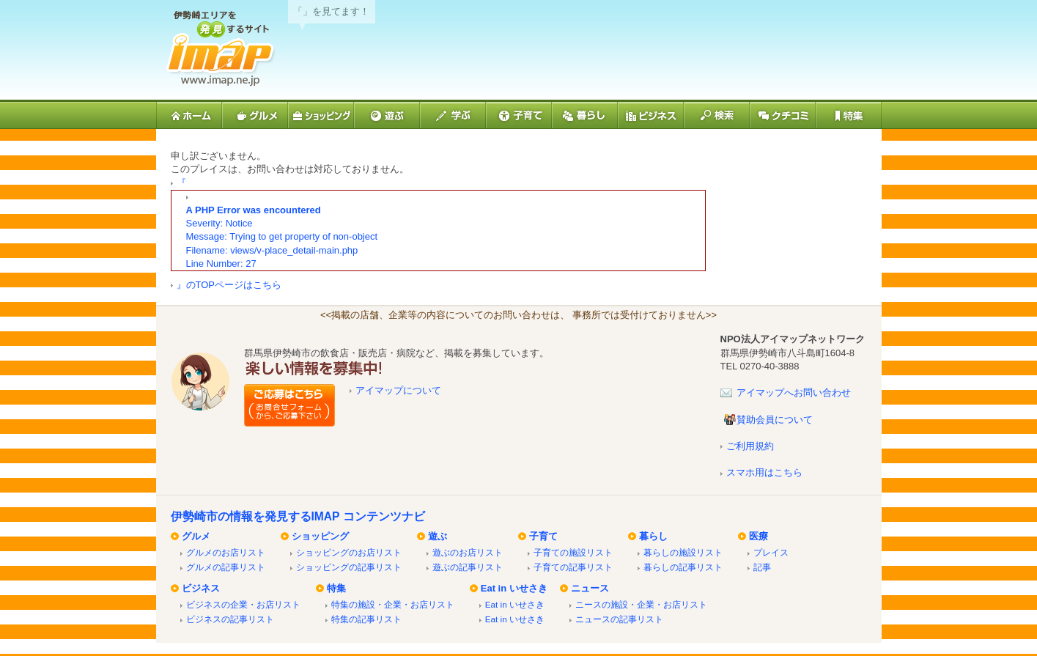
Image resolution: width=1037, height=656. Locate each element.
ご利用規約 (750, 446)
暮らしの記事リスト (683, 567)
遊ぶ (437, 536)
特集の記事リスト (366, 619)
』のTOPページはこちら (229, 284)
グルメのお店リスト (225, 552)
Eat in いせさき (514, 588)
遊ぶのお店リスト (467, 552)
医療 (758, 536)
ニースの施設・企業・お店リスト (641, 604)
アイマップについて (398, 390)
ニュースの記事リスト (619, 619)
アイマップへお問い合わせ (794, 392)
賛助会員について (775, 419)
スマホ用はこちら (764, 472)
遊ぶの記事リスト (467, 567)
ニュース (590, 588)
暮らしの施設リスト (683, 552)
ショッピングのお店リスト (349, 552)
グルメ (196, 536)
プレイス (771, 552)
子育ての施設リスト (573, 552)
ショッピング (320, 536)
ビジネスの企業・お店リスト (243, 604)
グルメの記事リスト (225, 567)
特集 (336, 588)
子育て (543, 536)
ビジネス (201, 588)
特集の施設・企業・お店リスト (392, 604)
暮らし (653, 536)
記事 (762, 567)
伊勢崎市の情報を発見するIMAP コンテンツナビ (298, 516)
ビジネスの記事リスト (230, 619)
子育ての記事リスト (573, 567)
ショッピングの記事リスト (349, 567)
